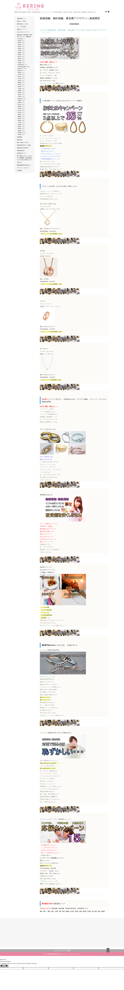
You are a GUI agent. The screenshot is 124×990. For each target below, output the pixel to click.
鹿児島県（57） (22, 132)
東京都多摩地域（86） (24, 66)
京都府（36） (21, 92)
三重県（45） (21, 88)
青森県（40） (21, 42)
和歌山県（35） (22, 98)
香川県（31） (21, 112)
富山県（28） (21, 76)
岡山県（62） (21, 104)
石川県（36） (21, 78)
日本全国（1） (22, 38)
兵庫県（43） (21, 100)
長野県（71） (21, 72)
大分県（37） (21, 122)
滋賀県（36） (21, 90)
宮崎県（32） (21, 130)
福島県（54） (21, 52)
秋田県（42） (21, 44)
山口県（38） (21, 110)
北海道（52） (21, 40)
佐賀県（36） (21, 124)
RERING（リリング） (46, 83)
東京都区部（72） (23, 64)
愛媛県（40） (21, 116)
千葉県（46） (21, 62)
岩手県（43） (21, 46)
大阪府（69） (21, 96)
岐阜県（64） (21, 84)
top (108, 951)
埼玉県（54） (21, 60)
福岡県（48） (21, 120)
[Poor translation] (5, 966)
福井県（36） (21, 80)
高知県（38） (21, 118)
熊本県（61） (21, 128)
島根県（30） (21, 106)
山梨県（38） (21, 74)
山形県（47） (21, 50)
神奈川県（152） (22, 68)
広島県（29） (21, 108)
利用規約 (68, 950)
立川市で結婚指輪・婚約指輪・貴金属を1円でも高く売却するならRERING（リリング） (73, 31)
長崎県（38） (21, 126)
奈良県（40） (21, 94)
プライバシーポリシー (59, 950)
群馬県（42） (21, 58)
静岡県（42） (21, 82)
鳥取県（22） (21, 102)
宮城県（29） (21, 48)
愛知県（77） (21, 86)
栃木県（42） (21, 56)
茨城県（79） (21, 54)
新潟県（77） (21, 70)
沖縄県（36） (21, 134)
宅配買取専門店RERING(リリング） (57, 954)
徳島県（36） (21, 114)
